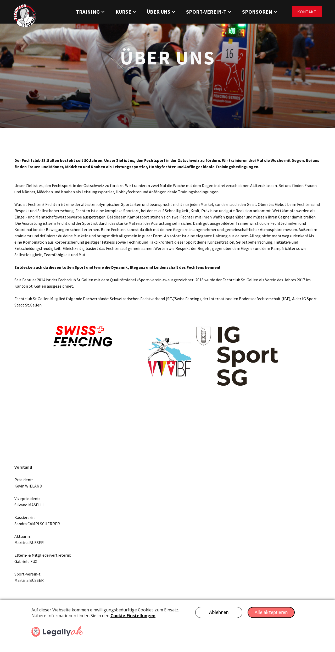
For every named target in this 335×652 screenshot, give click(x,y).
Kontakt (307, 11)
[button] (90, 11)
